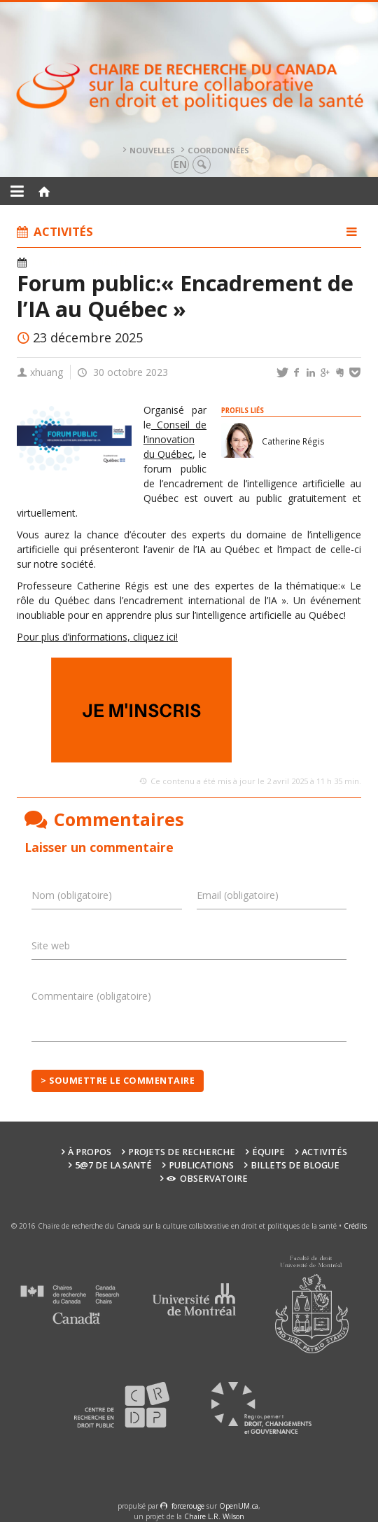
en (180, 164)
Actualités (106, 263)
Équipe (268, 1152)
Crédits (355, 1226)
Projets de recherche (181, 1152)
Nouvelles (152, 150)
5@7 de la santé (113, 1165)
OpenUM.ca (238, 1506)
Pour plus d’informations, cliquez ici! (97, 636)
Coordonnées (218, 150)
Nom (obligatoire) (71, 895)
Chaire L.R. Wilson (214, 1516)
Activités (54, 263)
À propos (89, 1152)
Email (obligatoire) (238, 895)
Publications (201, 1165)
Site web (50, 945)
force (188, 1506)
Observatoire (207, 1179)
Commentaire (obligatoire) (91, 996)
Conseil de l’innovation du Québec (175, 439)
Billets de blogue (295, 1165)
